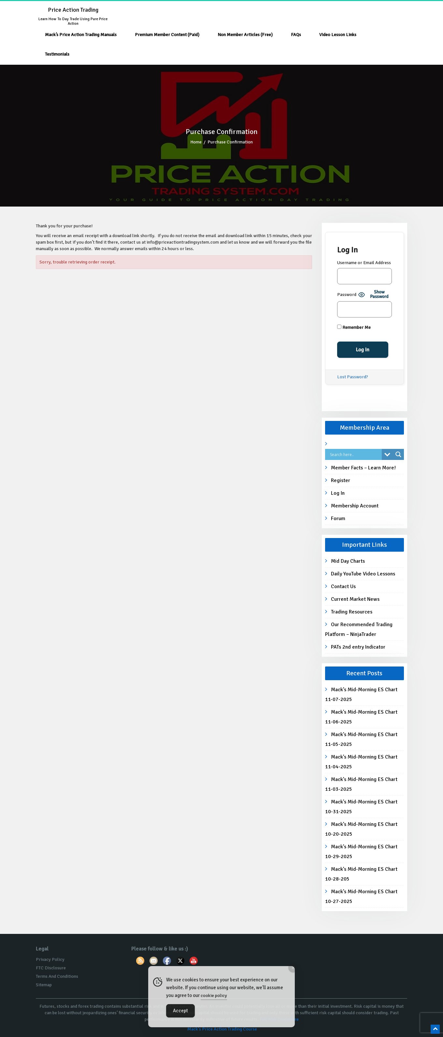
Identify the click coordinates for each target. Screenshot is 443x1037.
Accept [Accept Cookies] (180, 1011)
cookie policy (214, 995)
